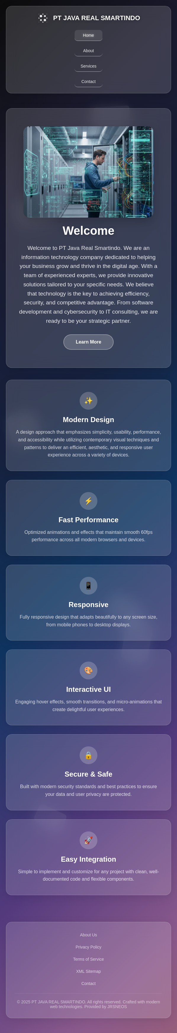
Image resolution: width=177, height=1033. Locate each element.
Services (88, 66)
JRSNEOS (117, 1006)
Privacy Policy (88, 947)
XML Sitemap (88, 971)
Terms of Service (88, 959)
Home (88, 35)
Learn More (88, 341)
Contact (88, 81)
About (88, 50)
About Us (88, 935)
